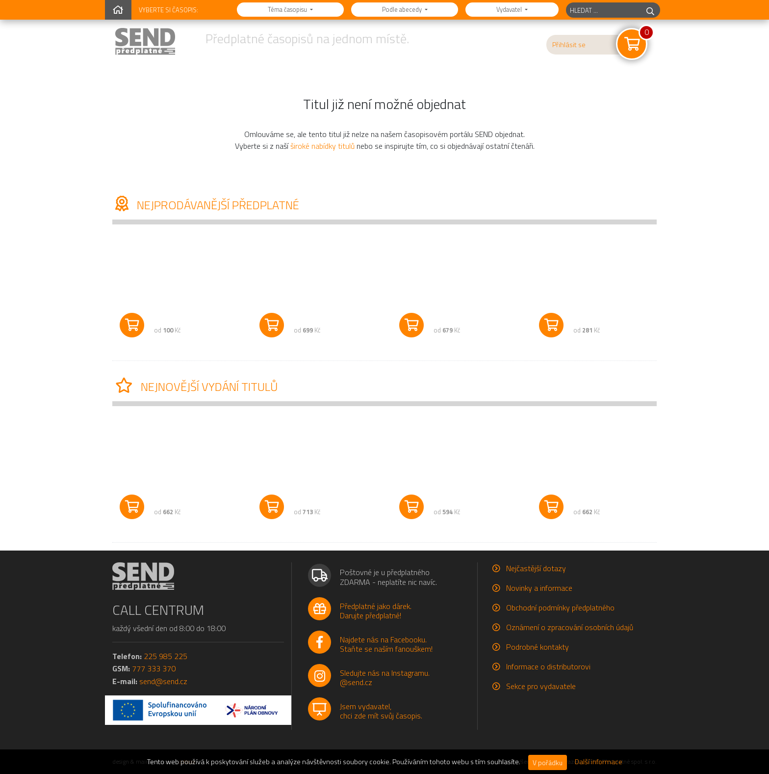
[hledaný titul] (603, 10)
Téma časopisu (288, 9)
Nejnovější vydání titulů (195, 386)
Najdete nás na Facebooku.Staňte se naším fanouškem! (386, 644)
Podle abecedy (402, 9)
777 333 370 (154, 668)
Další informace (598, 761)
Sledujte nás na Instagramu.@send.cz (385, 677)
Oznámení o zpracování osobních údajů (569, 627)
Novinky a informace (539, 588)
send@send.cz (163, 681)
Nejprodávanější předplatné (205, 205)
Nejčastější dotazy (536, 568)
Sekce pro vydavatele (541, 686)
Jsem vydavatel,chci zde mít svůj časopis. (381, 710)
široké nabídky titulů (322, 146)
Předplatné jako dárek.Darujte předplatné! (375, 610)
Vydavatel (509, 9)
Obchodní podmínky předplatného (560, 607)
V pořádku (548, 762)
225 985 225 (165, 656)
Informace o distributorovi (548, 666)
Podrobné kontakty (537, 647)
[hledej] (650, 10)
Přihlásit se (569, 44)
